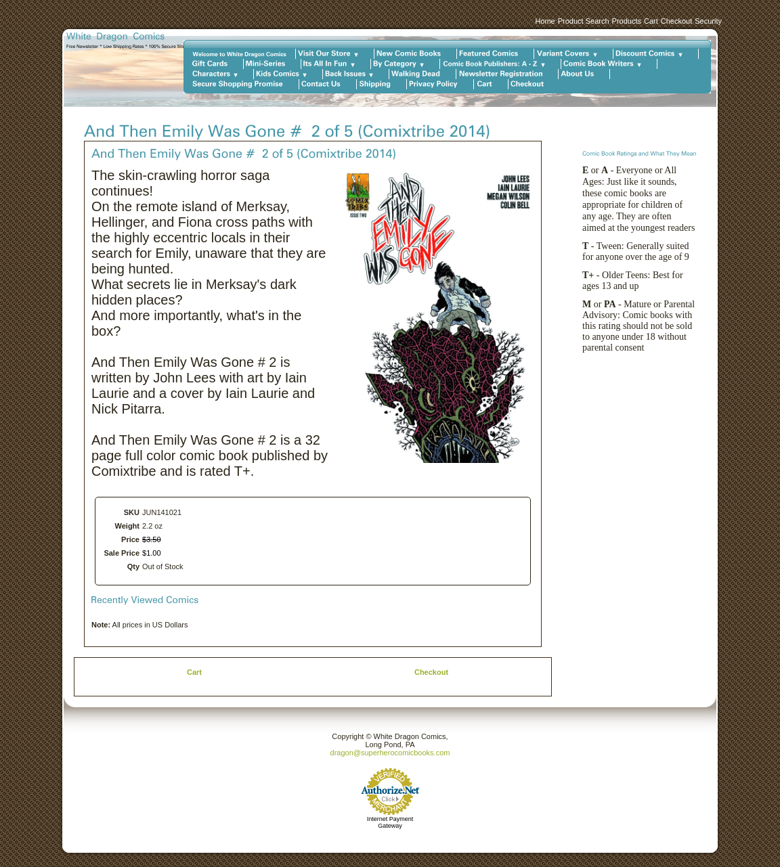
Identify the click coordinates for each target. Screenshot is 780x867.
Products (626, 21)
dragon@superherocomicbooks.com (390, 753)
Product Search (583, 21)
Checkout (676, 21)
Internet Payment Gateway (390, 822)
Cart (651, 21)
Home (545, 21)
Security (708, 21)
